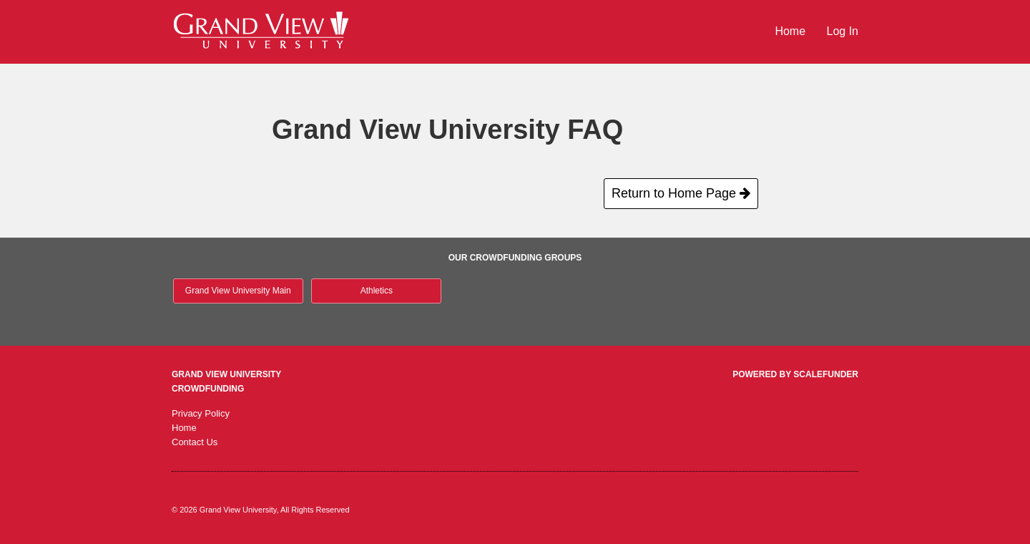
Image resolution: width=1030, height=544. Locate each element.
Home (791, 31)
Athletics (376, 291)
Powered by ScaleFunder (795, 374)
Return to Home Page (681, 193)
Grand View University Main (238, 291)
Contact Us (194, 442)
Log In (842, 31)
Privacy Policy (201, 413)
